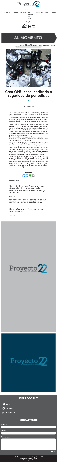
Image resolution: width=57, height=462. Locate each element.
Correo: (3, 430)
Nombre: (4, 424)
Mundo (23, 12)
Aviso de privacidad (28, 460)
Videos (53, 12)
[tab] (28, 404)
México (15, 12)
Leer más (12, 196)
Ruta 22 (46, 13)
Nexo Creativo (33, 458)
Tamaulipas (6, 12)
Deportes (39, 12)
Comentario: (5, 437)
